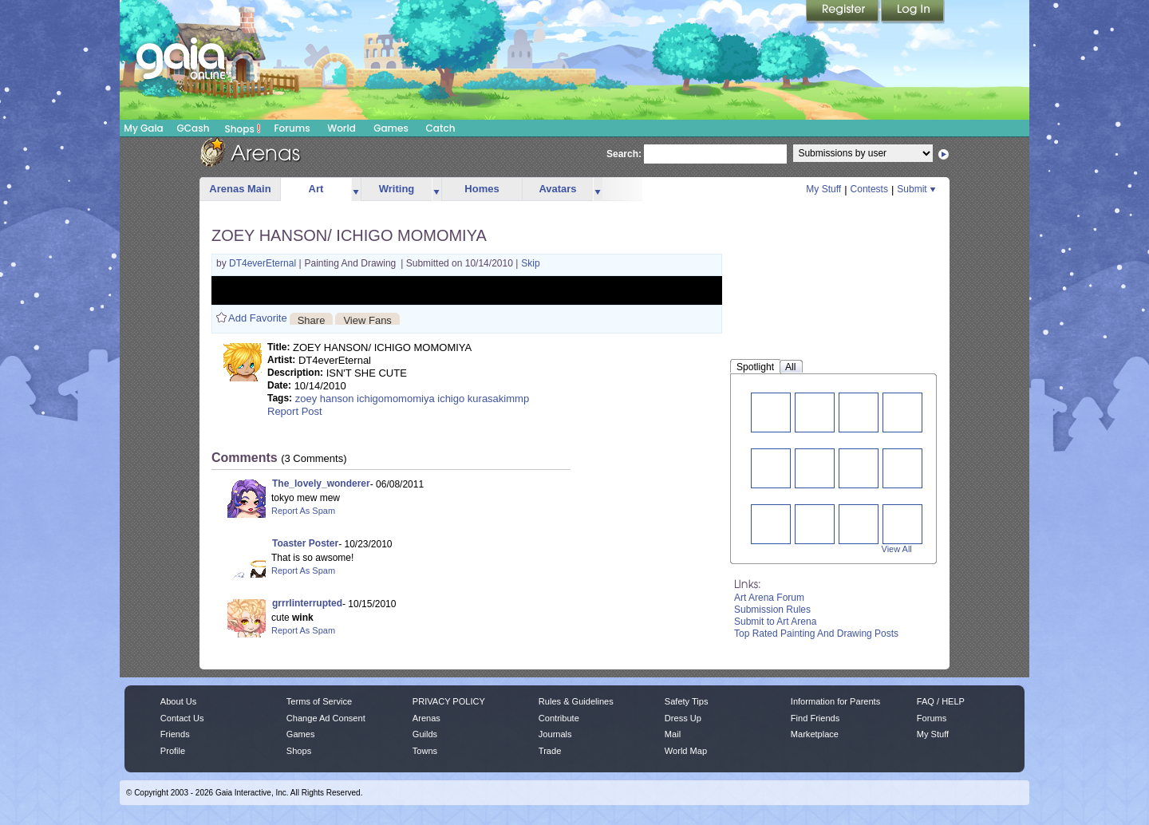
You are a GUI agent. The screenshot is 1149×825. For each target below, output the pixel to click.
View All (897, 549)
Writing (397, 189)
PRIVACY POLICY (449, 701)
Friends (175, 734)
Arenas (426, 718)
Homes (481, 189)
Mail (673, 734)
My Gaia (143, 128)
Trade (550, 751)
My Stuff (823, 189)
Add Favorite (257, 318)
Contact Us (182, 718)
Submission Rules (772, 609)
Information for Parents (835, 701)
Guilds (425, 734)
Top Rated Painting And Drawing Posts (816, 633)
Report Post (294, 411)
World (341, 128)
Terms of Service (319, 701)
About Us (178, 701)
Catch (441, 128)
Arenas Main (239, 189)
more (356, 189)
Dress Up (683, 718)
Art (316, 189)
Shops (243, 128)
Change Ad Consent (325, 718)
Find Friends (815, 718)
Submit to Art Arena (775, 621)
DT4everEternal (263, 263)
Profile (172, 751)
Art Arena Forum (769, 597)
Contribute (559, 718)
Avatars (557, 189)
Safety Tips (687, 701)
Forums (292, 128)
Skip (530, 263)
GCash (193, 128)
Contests (869, 189)
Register (843, 12)
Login (913, 12)
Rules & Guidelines (576, 701)
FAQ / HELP (941, 701)
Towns (425, 751)
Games (391, 128)
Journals (555, 734)
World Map (686, 751)
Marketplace (815, 734)
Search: (624, 154)
